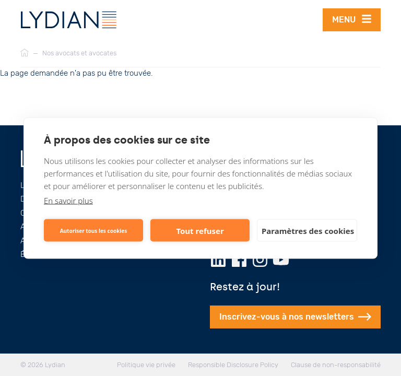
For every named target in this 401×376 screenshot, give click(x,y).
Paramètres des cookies (308, 230)
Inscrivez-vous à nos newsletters (295, 317)
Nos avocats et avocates (79, 53)
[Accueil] (24, 53)
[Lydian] (68, 19)
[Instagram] (260, 259)
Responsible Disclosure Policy (233, 365)
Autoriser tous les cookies (93, 230)
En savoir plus (68, 200)
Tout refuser (199, 230)
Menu (351, 19)
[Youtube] (281, 259)
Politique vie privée (146, 365)
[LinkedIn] (218, 259)
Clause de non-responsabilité (336, 365)
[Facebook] (239, 259)
